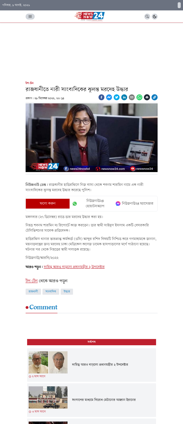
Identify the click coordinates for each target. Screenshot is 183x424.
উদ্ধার (67, 292)
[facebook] (101, 97)
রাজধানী (33, 292)
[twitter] (117, 97)
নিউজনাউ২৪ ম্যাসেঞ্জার (134, 203)
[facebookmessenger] (109, 97)
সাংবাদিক (51, 292)
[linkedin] (124, 97)
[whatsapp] (139, 97)
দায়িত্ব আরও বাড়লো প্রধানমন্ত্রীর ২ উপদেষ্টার (74, 267)
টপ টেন (30, 83)
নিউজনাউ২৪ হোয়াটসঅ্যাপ (88, 204)
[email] (132, 97)
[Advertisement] (91, 51)
